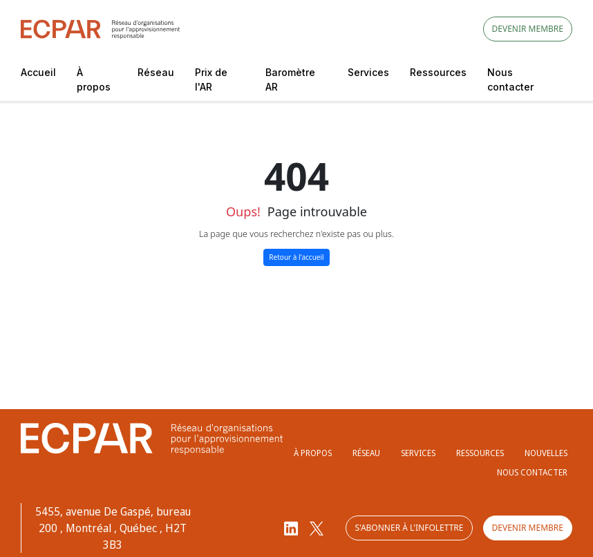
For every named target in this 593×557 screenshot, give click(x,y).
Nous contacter (510, 79)
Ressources (438, 72)
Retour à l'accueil (296, 257)
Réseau (156, 72)
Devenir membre (527, 29)
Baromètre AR (290, 79)
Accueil (38, 72)
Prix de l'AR (211, 79)
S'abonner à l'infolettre (409, 528)
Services (368, 72)
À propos (94, 79)
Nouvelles (546, 453)
